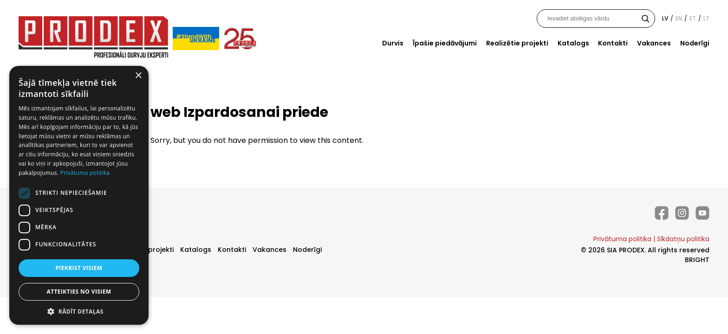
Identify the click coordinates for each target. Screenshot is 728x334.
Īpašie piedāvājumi (445, 43)
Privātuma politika (622, 239)
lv (665, 18)
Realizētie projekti (517, 43)
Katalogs (573, 43)
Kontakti (613, 43)
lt (706, 18)
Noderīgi (694, 43)
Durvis (392, 43)
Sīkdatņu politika (683, 239)
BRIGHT (697, 259)
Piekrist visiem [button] (78, 268)
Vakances (654, 43)
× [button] (138, 75)
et (692, 18)
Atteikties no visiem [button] (78, 291)
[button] (79, 311)
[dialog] (79, 195)
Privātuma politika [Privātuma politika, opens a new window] (85, 173)
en (679, 18)
